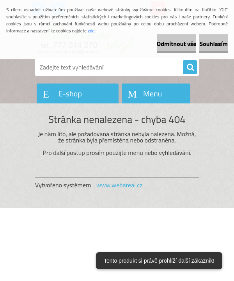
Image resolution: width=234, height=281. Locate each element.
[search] (190, 67)
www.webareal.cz (119, 185)
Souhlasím (213, 43)
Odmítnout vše (177, 43)
